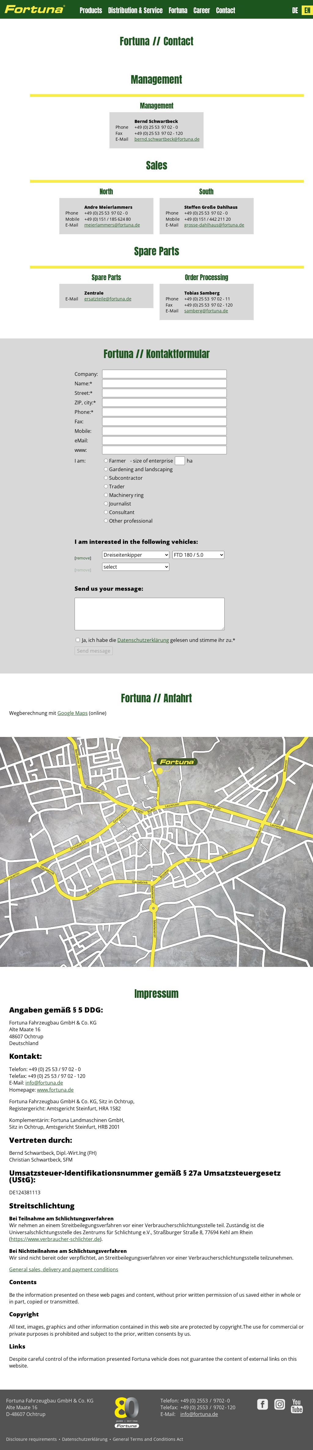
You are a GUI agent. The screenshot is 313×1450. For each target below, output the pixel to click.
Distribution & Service (135, 10)
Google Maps (72, 713)
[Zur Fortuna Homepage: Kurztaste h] (40, 9)
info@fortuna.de (44, 1082)
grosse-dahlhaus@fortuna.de (214, 225)
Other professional (131, 521)
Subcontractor (126, 478)
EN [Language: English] (307, 10)
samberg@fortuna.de (206, 311)
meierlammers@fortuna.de (112, 225)
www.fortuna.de (55, 1089)
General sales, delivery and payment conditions (63, 1269)
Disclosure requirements (31, 1439)
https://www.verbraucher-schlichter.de (55, 1239)
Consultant (121, 513)
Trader (117, 487)
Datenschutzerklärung (143, 640)
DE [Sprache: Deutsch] (295, 10)
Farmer (117, 461)
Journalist (120, 504)
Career (201, 10)
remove (83, 558)
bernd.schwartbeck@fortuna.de (167, 139)
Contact (225, 10)
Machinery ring (126, 495)
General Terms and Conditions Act (148, 1439)
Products (91, 10)
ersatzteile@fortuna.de (107, 299)
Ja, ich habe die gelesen (158, 640)
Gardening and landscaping (141, 470)
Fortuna (178, 10)
